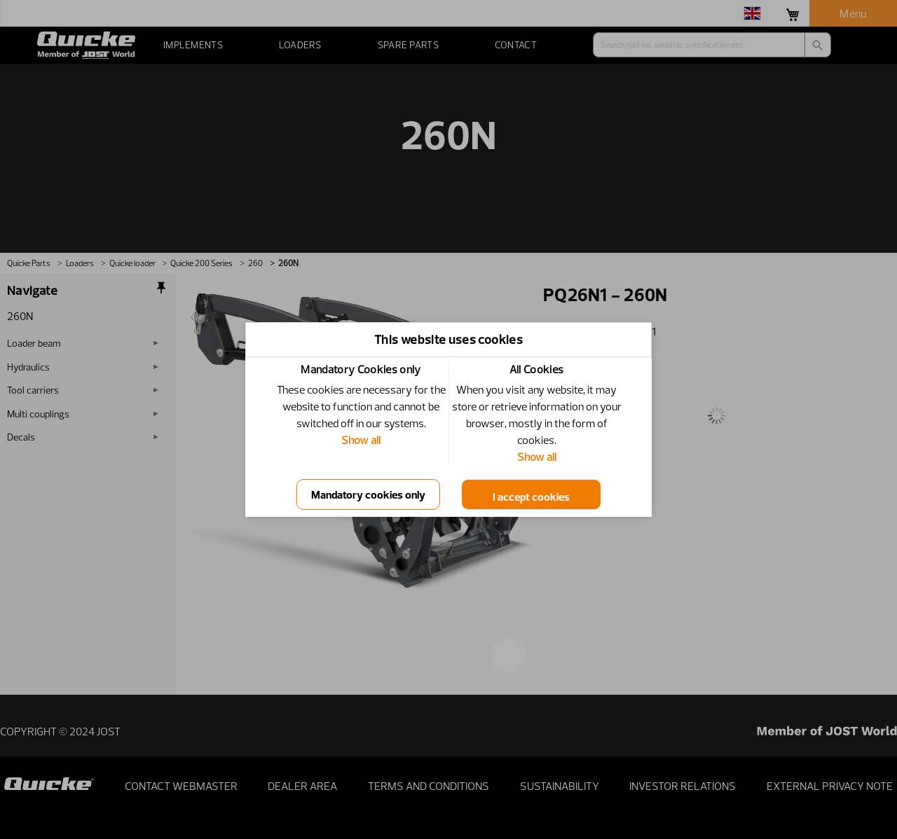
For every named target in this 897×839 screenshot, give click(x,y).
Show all (361, 440)
